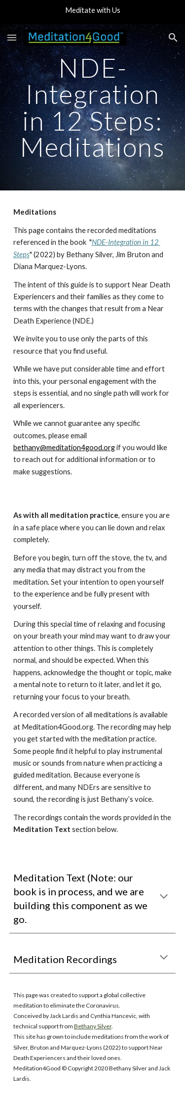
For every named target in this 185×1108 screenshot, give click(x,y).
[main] (92, 107)
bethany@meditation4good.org (64, 447)
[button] (12, 37)
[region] (92, 12)
